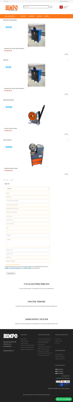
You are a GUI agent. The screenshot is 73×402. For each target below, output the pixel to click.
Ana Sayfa (23, 16)
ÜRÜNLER (39, 16)
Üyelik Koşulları (27, 268)
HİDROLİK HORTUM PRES (11, 168)
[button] (63, 7)
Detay (66, 54)
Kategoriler (10, 16)
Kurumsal (31, 16)
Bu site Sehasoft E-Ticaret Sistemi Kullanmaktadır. (36, 394)
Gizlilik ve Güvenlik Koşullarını (13, 268)
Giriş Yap (6, 1)
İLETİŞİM (47, 16)
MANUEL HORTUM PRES (10, 128)
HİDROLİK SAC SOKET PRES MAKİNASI (14, 48)
